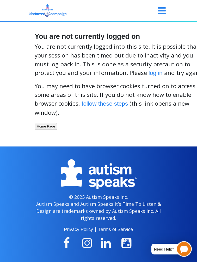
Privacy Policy (78, 229)
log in (156, 73)
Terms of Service (115, 229)
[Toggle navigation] (162, 10)
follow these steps (105, 103)
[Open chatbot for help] (168, 249)
